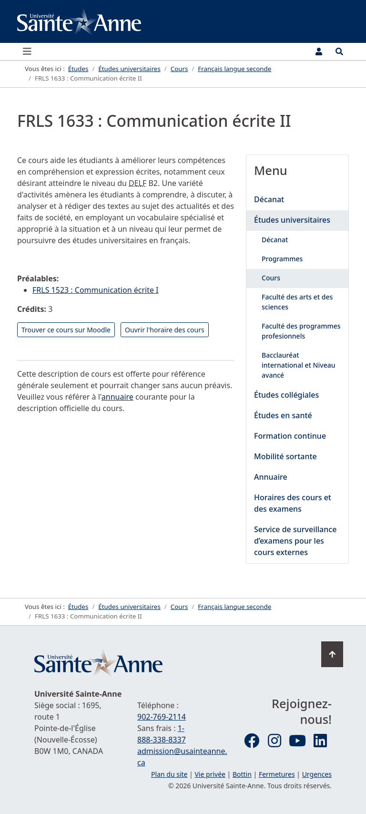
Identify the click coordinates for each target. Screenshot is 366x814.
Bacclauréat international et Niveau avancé (298, 365)
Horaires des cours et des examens (292, 503)
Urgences (317, 774)
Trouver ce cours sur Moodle (66, 329)
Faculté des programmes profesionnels (301, 330)
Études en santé (283, 415)
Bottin (242, 774)
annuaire (117, 397)
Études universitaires (292, 220)
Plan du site (169, 774)
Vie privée (209, 774)
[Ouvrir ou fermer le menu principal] (30, 51)
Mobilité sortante (285, 456)
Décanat (269, 199)
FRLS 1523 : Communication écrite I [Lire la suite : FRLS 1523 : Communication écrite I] (95, 290)
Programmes (282, 258)
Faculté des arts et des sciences (297, 301)
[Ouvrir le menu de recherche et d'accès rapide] (339, 51)
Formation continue (290, 436)
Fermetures (277, 774)
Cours (271, 277)
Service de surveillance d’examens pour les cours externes (295, 540)
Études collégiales (286, 395)
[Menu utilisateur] (319, 51)
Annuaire (270, 477)
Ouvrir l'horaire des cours (164, 329)
